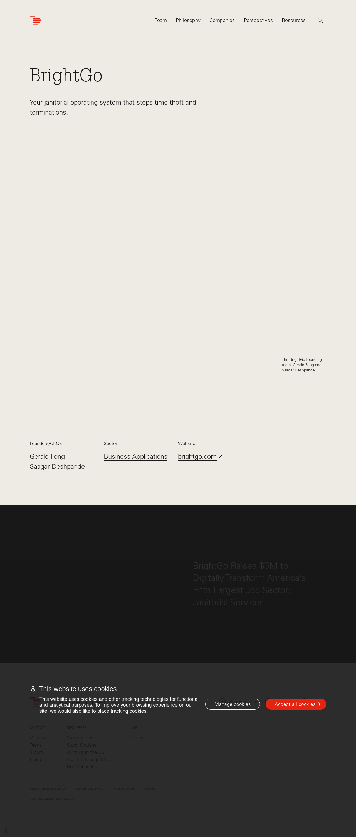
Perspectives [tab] (258, 21)
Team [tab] (161, 21)
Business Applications (135, 456)
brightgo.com (197, 456)
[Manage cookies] (232, 704)
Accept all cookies (295, 704)
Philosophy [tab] (188, 21)
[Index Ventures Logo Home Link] (35, 21)
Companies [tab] (222, 21)
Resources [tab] (294, 21)
